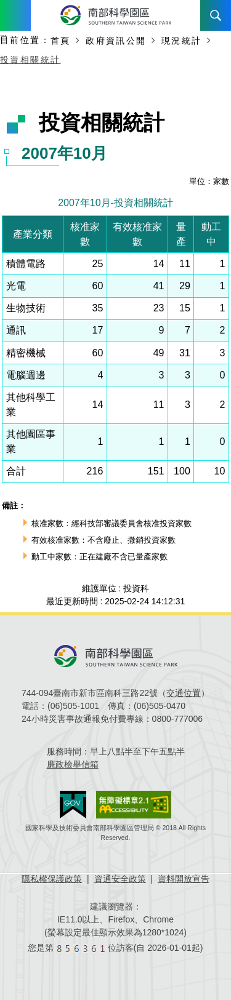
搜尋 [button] (215, 15)
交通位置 (183, 693)
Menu (15, 15)
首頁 (61, 41)
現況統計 (181, 41)
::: (3, 37)
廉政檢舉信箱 (73, 764)
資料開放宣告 (183, 879)
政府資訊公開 (116, 41)
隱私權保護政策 (52, 879)
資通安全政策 (120, 879)
